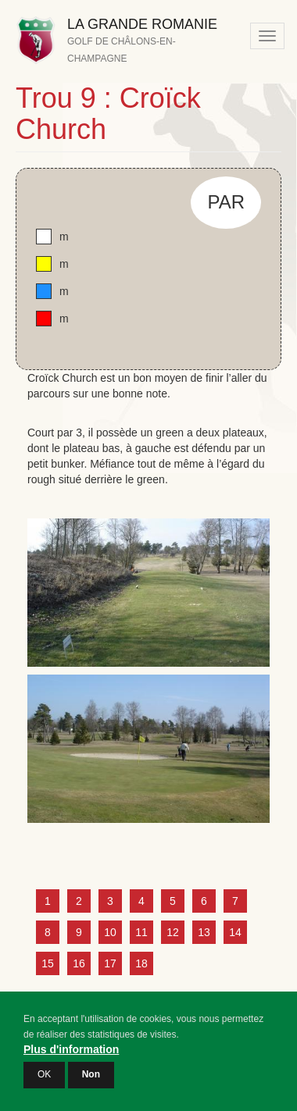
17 (110, 963)
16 (79, 963)
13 (204, 932)
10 (110, 932)
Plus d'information (71, 1058)
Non (91, 1083)
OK (44, 1083)
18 (141, 963)
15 (47, 963)
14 (235, 932)
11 (141, 932)
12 (172, 932)
